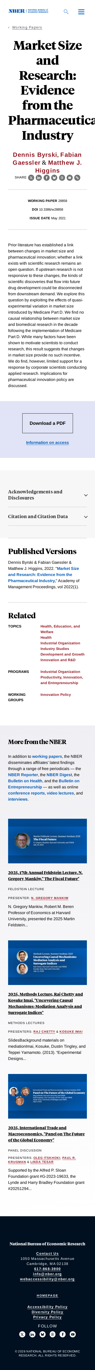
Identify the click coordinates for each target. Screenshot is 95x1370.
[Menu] (81, 11)
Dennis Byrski (35, 154)
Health (46, 637)
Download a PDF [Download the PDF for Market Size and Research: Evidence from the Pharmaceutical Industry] (48, 423)
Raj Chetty (44, 1031)
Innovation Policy (56, 695)
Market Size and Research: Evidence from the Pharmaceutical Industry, (43, 574)
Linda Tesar (42, 1162)
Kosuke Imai (71, 1031)
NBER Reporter (23, 775)
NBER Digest (59, 775)
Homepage (47, 1295)
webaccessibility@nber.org (47, 1279)
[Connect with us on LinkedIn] (32, 1334)
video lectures (60, 793)
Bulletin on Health (25, 781)
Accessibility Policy (47, 1307)
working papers (47, 756)
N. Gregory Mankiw (49, 898)
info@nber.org (47, 1274)
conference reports (26, 793)
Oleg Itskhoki (46, 1158)
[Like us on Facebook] (63, 1334)
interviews (18, 799)
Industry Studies (55, 649)
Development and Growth (63, 654)
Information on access (47, 442)
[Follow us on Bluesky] (43, 1334)
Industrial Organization (60, 643)
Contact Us (47, 1253)
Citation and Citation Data (38, 516)
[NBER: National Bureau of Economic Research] (29, 11)
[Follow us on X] (22, 1334)
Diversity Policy (48, 1312)
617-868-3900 (47, 1269)
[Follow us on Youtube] (73, 1334)
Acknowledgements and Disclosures (35, 495)
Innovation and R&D (58, 660)
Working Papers (27, 27)
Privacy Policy (47, 1317)
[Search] (66, 11)
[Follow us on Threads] (53, 1334)
